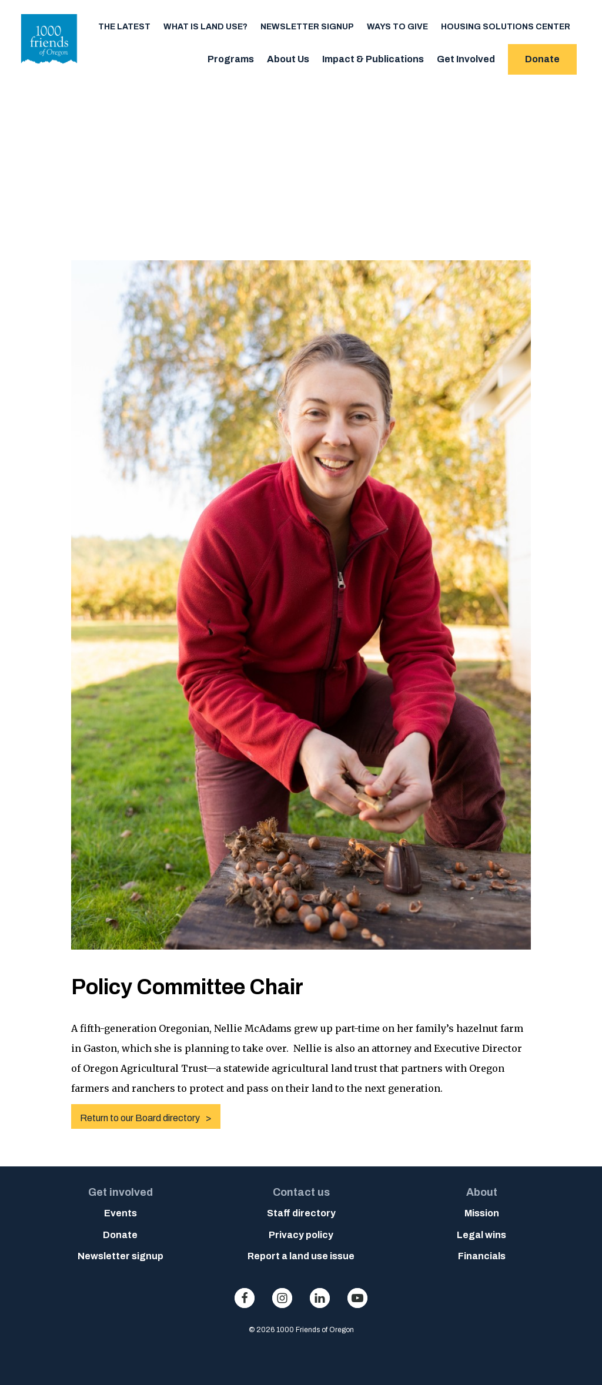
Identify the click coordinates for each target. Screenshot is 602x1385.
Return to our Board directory (140, 1118)
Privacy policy (301, 1235)
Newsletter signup (307, 26)
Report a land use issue (301, 1256)
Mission (481, 1213)
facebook (245, 1298)
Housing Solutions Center (505, 26)
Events (120, 1213)
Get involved (120, 1192)
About (481, 1192)
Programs (231, 59)
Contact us (301, 1192)
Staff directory (301, 1213)
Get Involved (466, 59)
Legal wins (481, 1235)
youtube (357, 1298)
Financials (482, 1256)
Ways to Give (397, 26)
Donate (542, 59)
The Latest (124, 26)
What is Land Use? (205, 26)
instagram (282, 1298)
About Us (288, 59)
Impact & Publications (373, 59)
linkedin (320, 1298)
